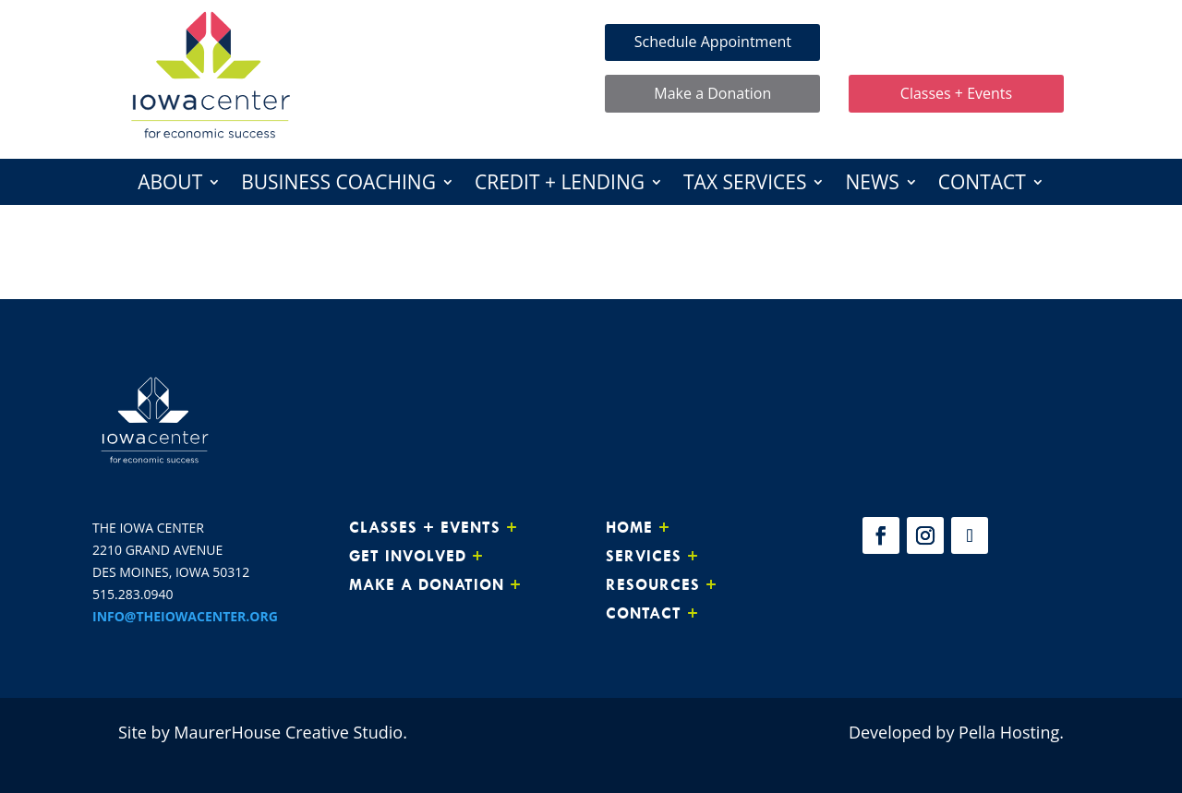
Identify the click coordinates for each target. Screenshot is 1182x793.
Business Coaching (338, 185)
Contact (982, 185)
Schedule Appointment (712, 41)
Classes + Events (956, 93)
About (170, 185)
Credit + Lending (560, 185)
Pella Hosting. (1011, 732)
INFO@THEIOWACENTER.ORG (185, 616)
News (872, 185)
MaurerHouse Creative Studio (288, 732)
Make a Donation (712, 93)
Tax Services (744, 185)
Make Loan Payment (956, 41)
